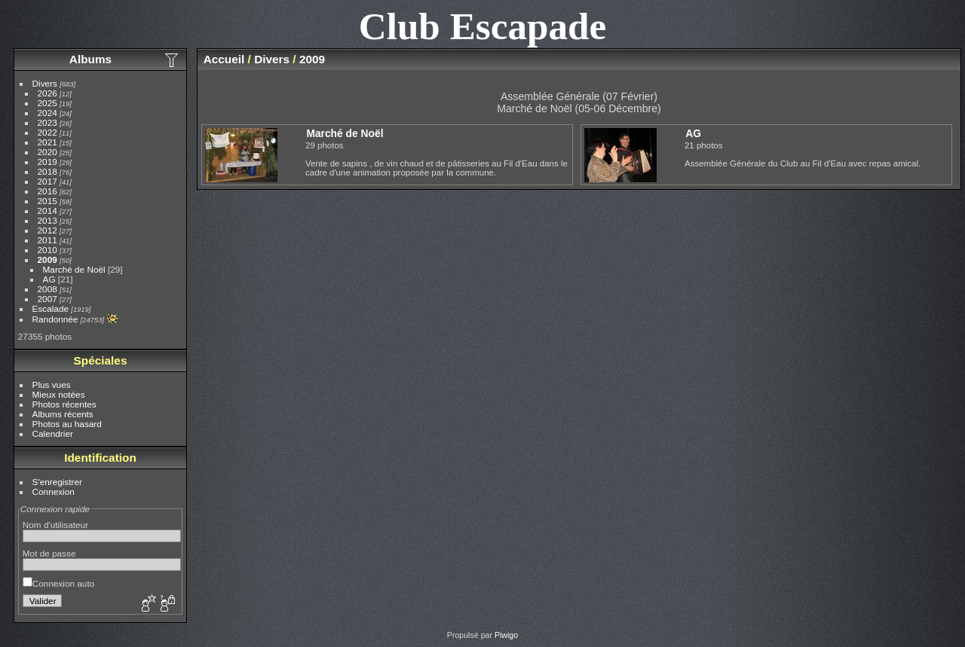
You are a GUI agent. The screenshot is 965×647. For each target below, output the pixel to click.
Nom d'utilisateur (55, 525)
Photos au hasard (67, 424)
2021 (47, 142)
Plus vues (51, 384)
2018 (47, 171)
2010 (47, 250)
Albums (90, 59)
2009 (47, 259)
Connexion (53, 491)
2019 (47, 161)
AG (49, 279)
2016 (47, 191)
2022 (47, 132)
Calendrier (52, 433)
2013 (47, 220)
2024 (47, 112)
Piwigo (506, 634)
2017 (47, 181)
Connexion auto (58, 583)
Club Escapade (483, 26)
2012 (47, 230)
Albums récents (62, 414)
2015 (47, 201)
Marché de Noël (74, 269)
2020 (47, 152)
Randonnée (55, 319)
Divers (44, 83)
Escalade (50, 308)
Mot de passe (49, 553)
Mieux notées (58, 394)
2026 (47, 93)
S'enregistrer (57, 482)
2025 (47, 103)
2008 (47, 289)
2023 (47, 122)
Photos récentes (64, 404)
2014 (47, 210)
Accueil (224, 59)
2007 (47, 299)
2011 (47, 240)
